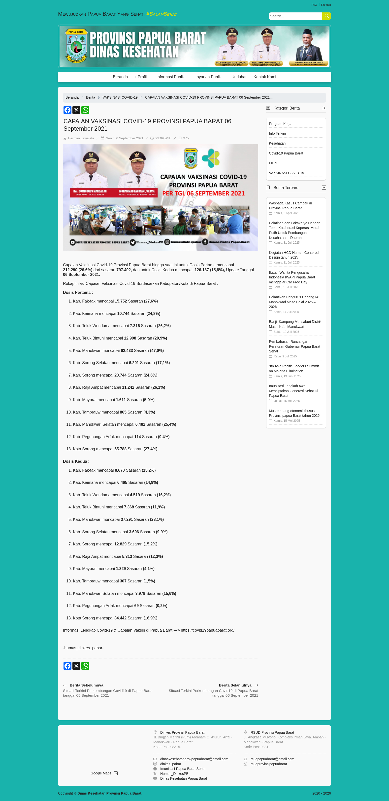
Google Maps (104, 773)
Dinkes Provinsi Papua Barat (182, 732)
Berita (90, 97)
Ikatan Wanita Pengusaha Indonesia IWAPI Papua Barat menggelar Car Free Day (292, 277)
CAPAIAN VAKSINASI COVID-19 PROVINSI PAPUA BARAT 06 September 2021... (209, 97)
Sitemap (326, 4)
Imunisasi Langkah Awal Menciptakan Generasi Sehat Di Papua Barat (293, 391)
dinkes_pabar (170, 764)
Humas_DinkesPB (174, 774)
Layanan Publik (208, 77)
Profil (142, 77)
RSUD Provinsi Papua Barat (272, 732)
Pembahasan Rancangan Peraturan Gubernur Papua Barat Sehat (294, 346)
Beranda (120, 77)
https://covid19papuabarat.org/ (207, 630)
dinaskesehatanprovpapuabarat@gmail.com (194, 759)
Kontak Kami (265, 77)
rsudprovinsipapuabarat (269, 764)
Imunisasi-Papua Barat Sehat (182, 769)
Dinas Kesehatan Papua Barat (183, 778)
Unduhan (239, 77)
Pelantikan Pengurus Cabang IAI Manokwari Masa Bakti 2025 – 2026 (294, 302)
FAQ (314, 4)
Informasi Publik (171, 77)
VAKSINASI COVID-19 (120, 97)
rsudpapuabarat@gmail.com (272, 759)
